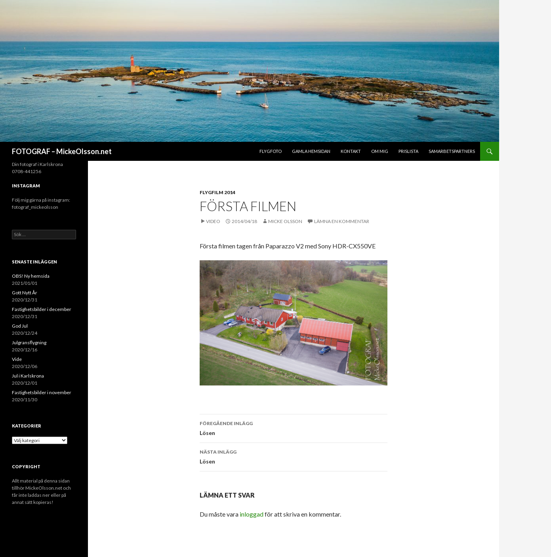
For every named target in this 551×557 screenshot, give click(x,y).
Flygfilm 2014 (217, 192)
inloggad (251, 514)
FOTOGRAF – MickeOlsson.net (62, 151)
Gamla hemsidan (311, 151)
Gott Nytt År (24, 293)
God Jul (20, 326)
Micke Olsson (285, 221)
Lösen (293, 427)
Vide (17, 359)
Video (213, 221)
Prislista (408, 151)
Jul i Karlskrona (28, 376)
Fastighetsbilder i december (41, 309)
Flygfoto (270, 151)
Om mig (379, 151)
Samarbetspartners (452, 151)
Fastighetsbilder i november (41, 392)
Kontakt (351, 151)
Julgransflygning (29, 342)
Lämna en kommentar (341, 221)
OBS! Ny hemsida (31, 276)
